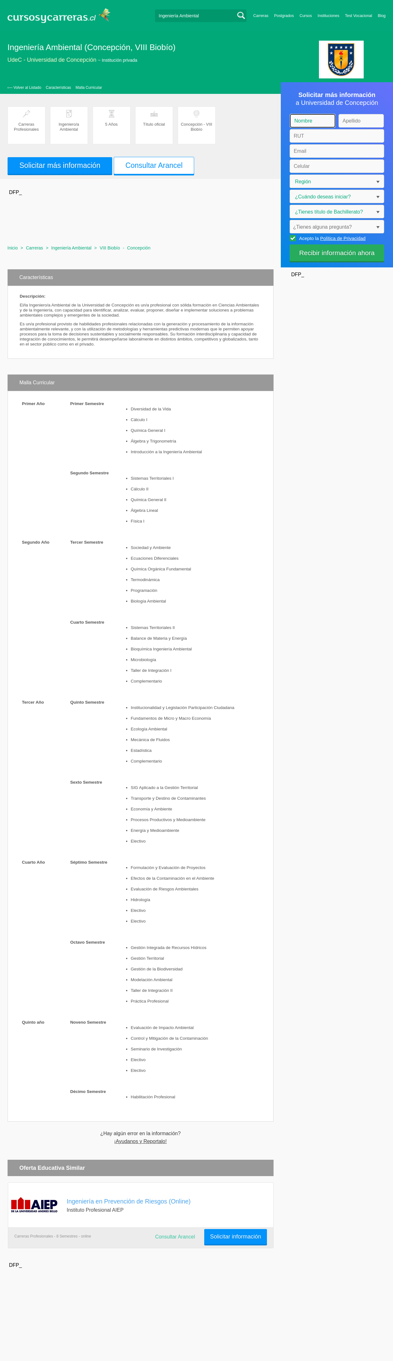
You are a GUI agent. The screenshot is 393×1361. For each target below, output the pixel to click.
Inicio (13, 247)
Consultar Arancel (154, 165)
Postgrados (284, 16)
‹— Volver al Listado (24, 87)
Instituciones (328, 16)
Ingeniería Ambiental (71, 247)
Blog (382, 16)
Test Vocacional (358, 16)
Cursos (305, 16)
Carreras (261, 16)
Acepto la (331, 238)
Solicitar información (235, 1236)
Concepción (138, 247)
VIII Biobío (110, 247)
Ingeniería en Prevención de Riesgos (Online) (129, 1201)
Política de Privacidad (343, 238)
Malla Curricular (89, 87)
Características (58, 87)
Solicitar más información (60, 165)
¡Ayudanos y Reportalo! (140, 1141)
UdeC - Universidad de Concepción (52, 60)
